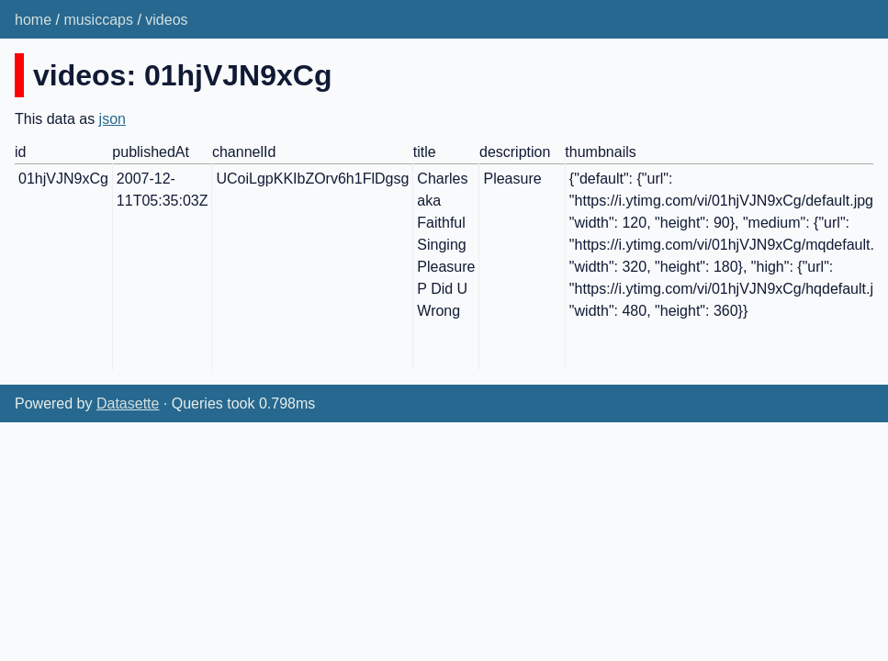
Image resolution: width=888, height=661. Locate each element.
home (33, 20)
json (112, 119)
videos (166, 20)
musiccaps (98, 20)
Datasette (127, 403)
